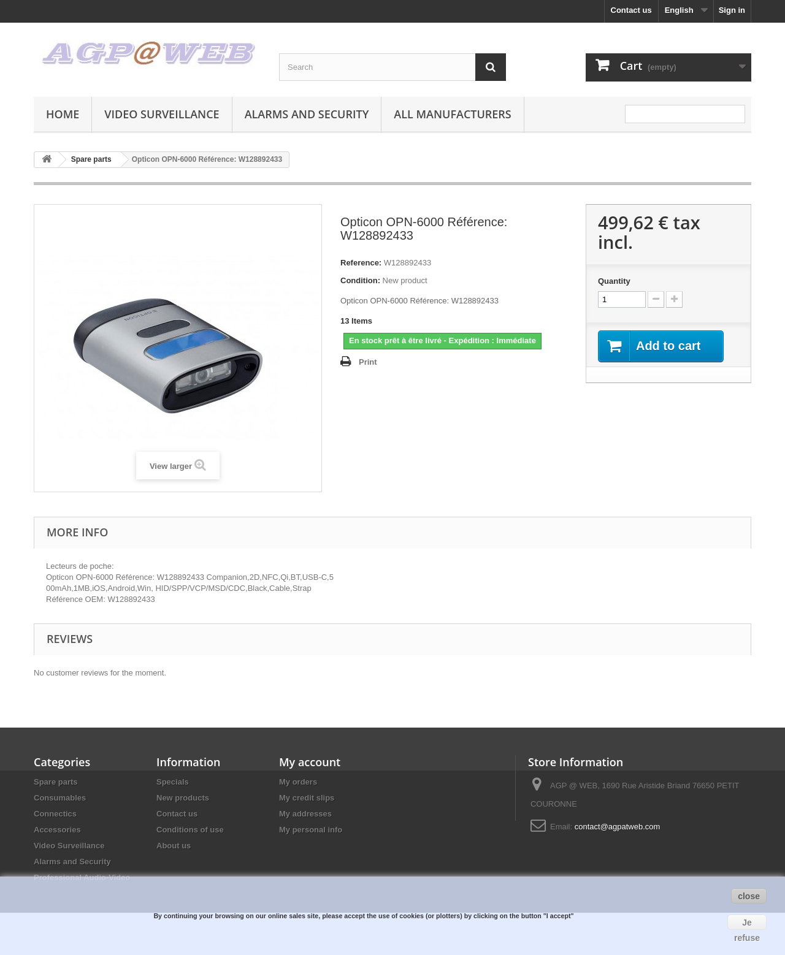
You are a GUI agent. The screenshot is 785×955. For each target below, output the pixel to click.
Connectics (55, 813)
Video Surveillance (161, 114)
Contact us (631, 10)
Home (62, 114)
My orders (298, 781)
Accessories (57, 829)
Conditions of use (190, 829)
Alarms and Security (307, 114)
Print (368, 362)
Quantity (614, 281)
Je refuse (747, 924)
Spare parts (56, 781)
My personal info (310, 829)
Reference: (360, 262)
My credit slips (306, 797)
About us (173, 845)
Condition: (360, 280)
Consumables (60, 797)
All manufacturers (452, 114)
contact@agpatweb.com (618, 826)
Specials (172, 781)
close (749, 896)
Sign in (732, 10)
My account (309, 762)
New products (182, 797)
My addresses (305, 813)
